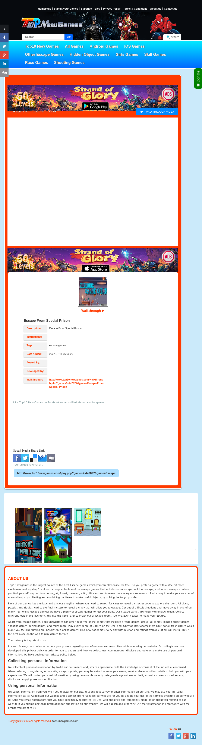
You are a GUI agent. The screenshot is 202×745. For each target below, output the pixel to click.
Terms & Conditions (135, 8)
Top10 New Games (42, 46)
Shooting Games (69, 62)
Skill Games (155, 54)
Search (175, 36)
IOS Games (134, 46)
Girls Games (127, 54)
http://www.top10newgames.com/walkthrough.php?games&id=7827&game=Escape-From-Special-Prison (76, 383)
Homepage (44, 8)
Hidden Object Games (90, 54)
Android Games (104, 46)
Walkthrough (92, 311)
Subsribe (86, 8)
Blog (97, 8)
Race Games (36, 62)
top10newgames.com (65, 721)
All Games (74, 46)
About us (155, 8)
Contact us (170, 8)
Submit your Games (66, 8)
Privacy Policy (111, 8)
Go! (69, 36)
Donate (198, 79)
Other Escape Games (44, 54)
